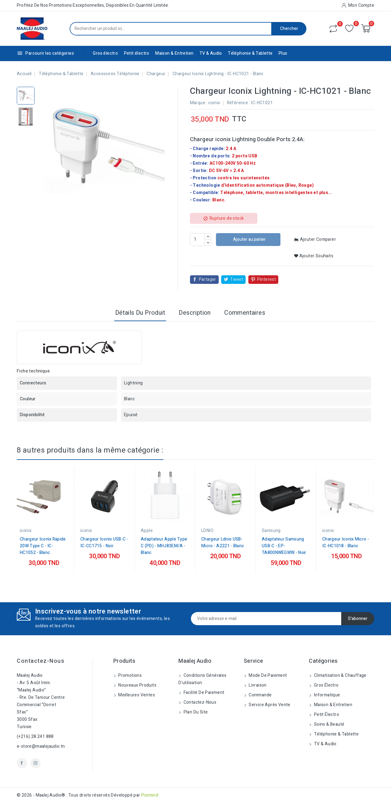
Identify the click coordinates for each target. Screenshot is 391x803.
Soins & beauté (328, 724)
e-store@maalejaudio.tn (41, 746)
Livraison (257, 685)
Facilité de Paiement (203, 692)
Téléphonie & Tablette (250, 53)
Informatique (326, 695)
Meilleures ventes (136, 695)
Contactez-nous (40, 661)
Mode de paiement (267, 675)
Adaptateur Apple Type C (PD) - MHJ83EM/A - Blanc (164, 546)
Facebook (22, 763)
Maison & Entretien (174, 53)
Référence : (238, 103)
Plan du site (195, 712)
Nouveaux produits (136, 685)
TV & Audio (210, 53)
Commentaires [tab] (244, 312)
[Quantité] (197, 239)
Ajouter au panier (249, 239)
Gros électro (105, 53)
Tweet (236, 279)
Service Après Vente (269, 705)
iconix (214, 103)
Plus (283, 53)
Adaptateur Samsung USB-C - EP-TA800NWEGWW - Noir (284, 546)
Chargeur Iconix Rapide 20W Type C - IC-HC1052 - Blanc (43, 546)
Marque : (198, 103)
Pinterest (266, 279)
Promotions (129, 675)
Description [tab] (194, 312)
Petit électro (136, 53)
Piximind (149, 795)
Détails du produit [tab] (140, 312)
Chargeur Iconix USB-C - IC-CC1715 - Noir (104, 542)
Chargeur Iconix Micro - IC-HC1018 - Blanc (345, 542)
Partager (207, 279)
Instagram (36, 763)
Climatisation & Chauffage (339, 675)
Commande (260, 695)
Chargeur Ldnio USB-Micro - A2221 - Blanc (222, 542)
